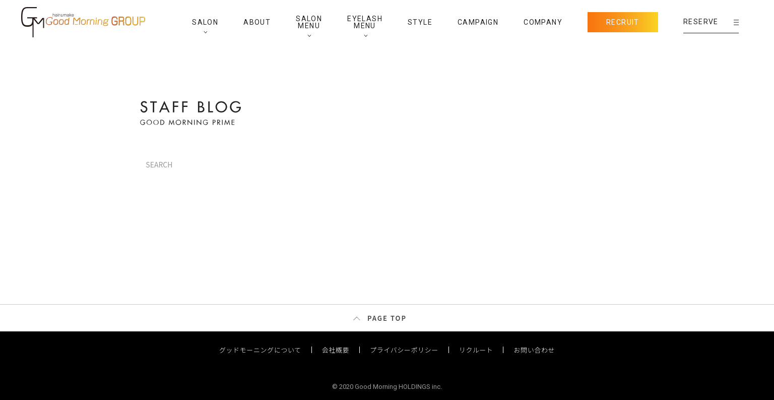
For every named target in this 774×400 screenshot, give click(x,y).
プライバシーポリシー (404, 350)
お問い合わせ (534, 350)
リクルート (476, 350)
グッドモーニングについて (260, 350)
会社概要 (335, 350)
